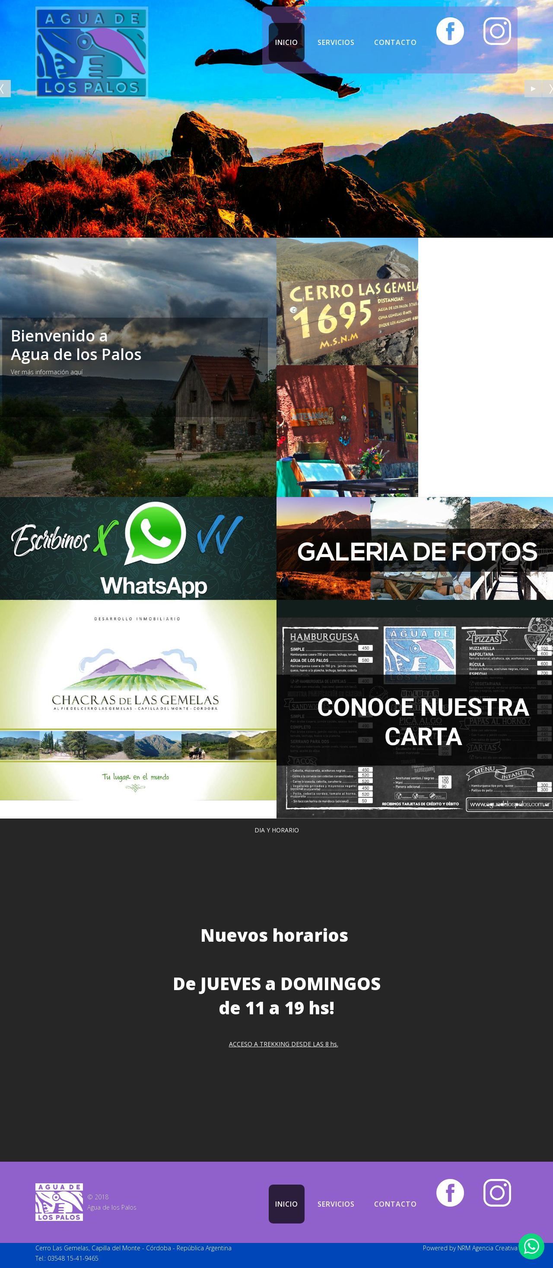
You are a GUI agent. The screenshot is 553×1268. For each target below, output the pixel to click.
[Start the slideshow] (533, 88)
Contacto (395, 42)
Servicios (336, 42)
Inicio (286, 42)
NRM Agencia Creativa (488, 1248)
